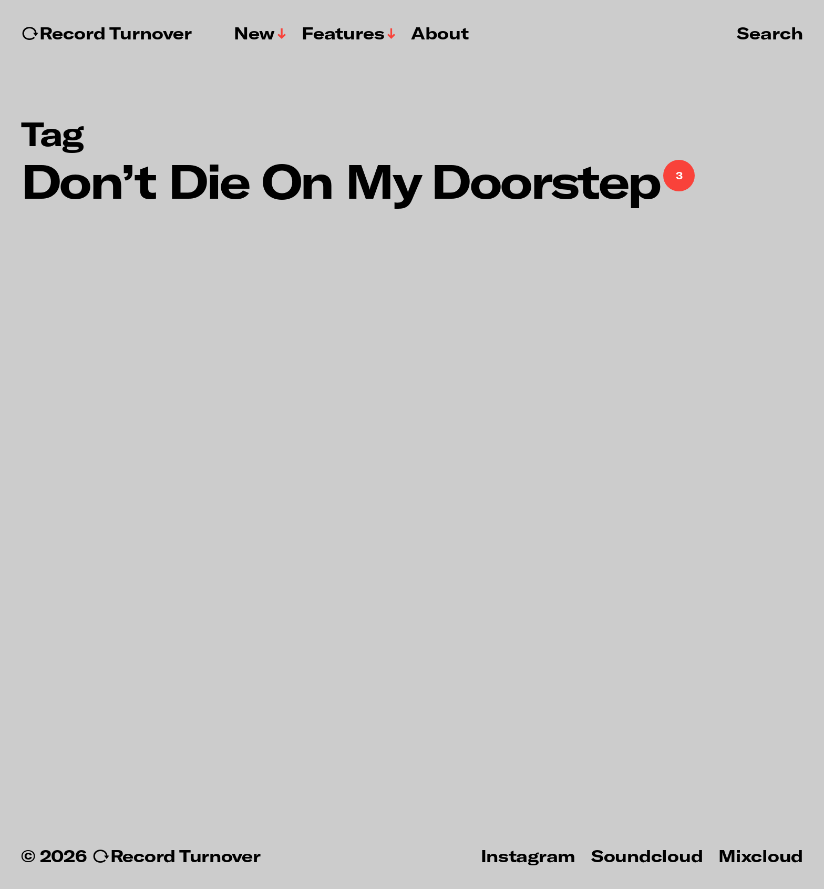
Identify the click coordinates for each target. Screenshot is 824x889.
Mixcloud (760, 855)
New (254, 33)
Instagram (528, 855)
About (440, 33)
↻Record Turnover (106, 33)
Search (770, 33)
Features (343, 33)
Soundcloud (647, 855)
